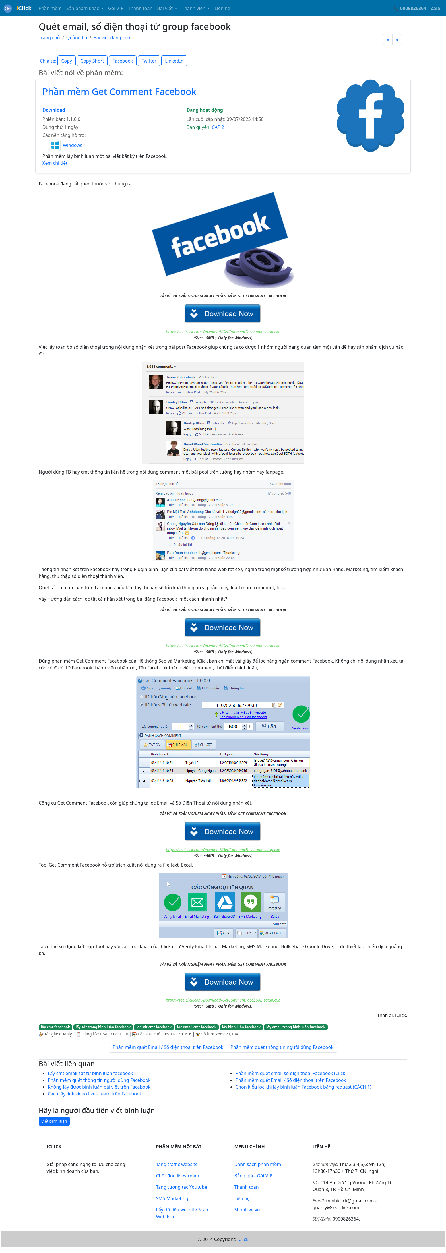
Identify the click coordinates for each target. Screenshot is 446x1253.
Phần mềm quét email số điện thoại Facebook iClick (290, 1073)
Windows (72, 145)
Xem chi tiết (54, 163)
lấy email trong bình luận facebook (295, 1027)
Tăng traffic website (177, 1164)
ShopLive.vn (247, 1210)
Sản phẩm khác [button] (83, 8)
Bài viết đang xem (113, 37)
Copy (66, 61)
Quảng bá (76, 37)
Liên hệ (222, 8)
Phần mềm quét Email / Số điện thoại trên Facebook (168, 1047)
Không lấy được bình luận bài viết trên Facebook (99, 1087)
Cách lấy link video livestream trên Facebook (95, 1094)
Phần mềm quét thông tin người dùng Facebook (281, 1047)
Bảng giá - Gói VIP (253, 1176)
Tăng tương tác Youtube (181, 1187)
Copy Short (92, 61)
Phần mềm (50, 8)
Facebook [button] (123, 61)
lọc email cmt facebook (196, 1027)
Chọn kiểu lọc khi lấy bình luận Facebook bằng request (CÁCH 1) (303, 1087)
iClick (243, 1239)
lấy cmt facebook (55, 1027)
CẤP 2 (218, 127)
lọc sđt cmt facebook (154, 1027)
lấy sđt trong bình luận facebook (103, 1027)
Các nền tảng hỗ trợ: (64, 135)
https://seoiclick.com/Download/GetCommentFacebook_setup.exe (223, 331)
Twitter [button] (149, 61)
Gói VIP (115, 8)
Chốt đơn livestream (177, 1176)
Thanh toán (140, 8)
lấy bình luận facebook (241, 1027)
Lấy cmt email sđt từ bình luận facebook (90, 1073)
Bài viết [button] (165, 8)
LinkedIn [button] (174, 61)
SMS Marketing (172, 1198)
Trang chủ (49, 37)
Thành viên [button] (194, 8)
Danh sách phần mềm (257, 1164)
